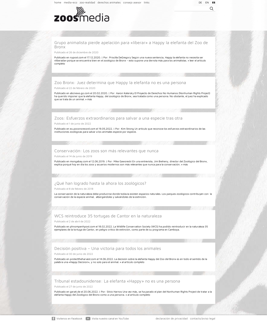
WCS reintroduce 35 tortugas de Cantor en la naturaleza (108, 215)
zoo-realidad (87, 2)
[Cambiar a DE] (199, 2)
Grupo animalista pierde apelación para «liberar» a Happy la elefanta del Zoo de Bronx (131, 44)
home (57, 2)
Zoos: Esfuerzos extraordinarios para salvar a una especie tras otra (118, 117)
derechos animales (109, 2)
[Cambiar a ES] (212, 2)
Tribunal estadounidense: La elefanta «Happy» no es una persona (117, 280)
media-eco (70, 2)
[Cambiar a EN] (206, 2)
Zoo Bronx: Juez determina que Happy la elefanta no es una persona (120, 82)
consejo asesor (132, 2)
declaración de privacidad (172, 318)
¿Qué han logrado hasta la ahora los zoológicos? (100, 183)
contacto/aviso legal (202, 318)
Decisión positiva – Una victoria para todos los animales (107, 248)
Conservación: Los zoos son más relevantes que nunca (106, 150)
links (146, 2)
